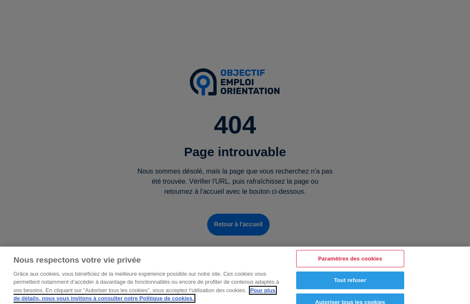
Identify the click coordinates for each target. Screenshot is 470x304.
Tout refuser (350, 283)
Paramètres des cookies (350, 261)
